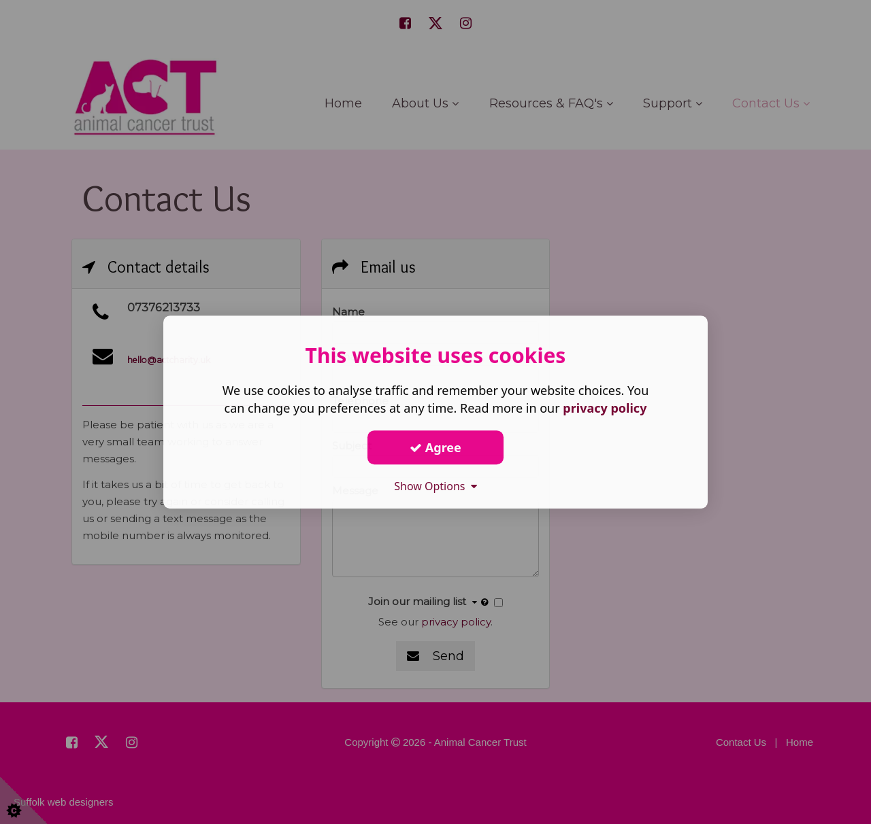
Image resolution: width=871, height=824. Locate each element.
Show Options (435, 486)
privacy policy (604, 408)
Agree (435, 447)
